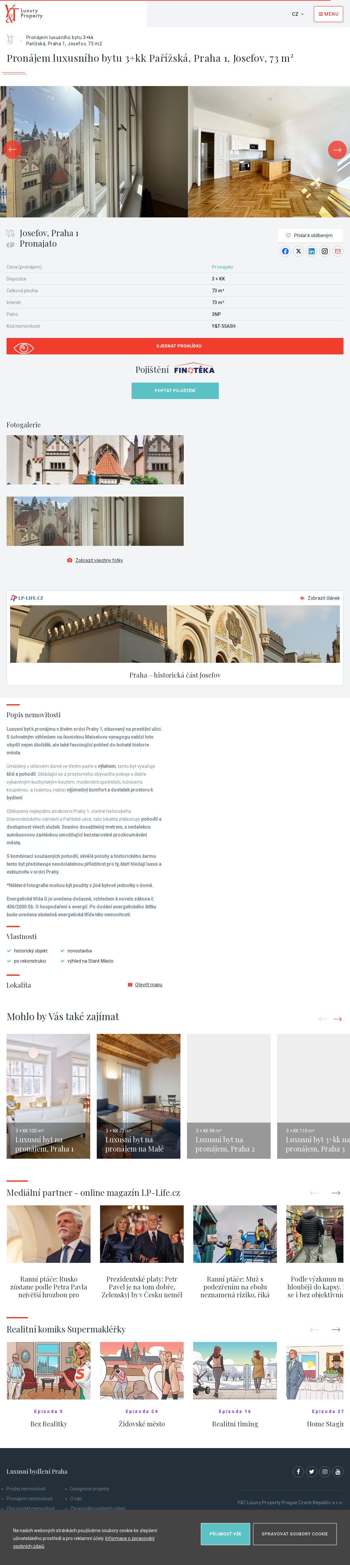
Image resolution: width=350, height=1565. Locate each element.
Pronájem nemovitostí (29, 1498)
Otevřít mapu (145, 984)
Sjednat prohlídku (179, 346)
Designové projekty (90, 1488)
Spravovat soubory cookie (295, 1534)
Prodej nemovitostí (26, 1488)
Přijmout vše (225, 1534)
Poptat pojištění (175, 391)
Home (13, 37)
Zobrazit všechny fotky (95, 560)
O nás (76, 1498)
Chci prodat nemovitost (31, 1508)
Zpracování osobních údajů (98, 1508)
